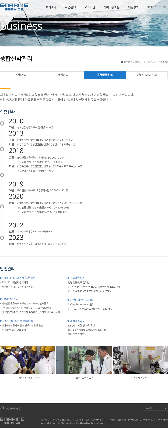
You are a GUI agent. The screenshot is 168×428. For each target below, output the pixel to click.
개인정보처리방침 (13, 408)
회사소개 (51, 7)
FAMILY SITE (151, 408)
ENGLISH (163, 7)
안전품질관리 (163, 62)
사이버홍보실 (111, 7)
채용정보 (133, 7)
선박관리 (21, 75)
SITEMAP (151, 7)
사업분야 (70, 7)
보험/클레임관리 (146, 75)
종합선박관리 (149, 62)
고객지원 (89, 7)
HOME (125, 62)
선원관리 (62, 75)
